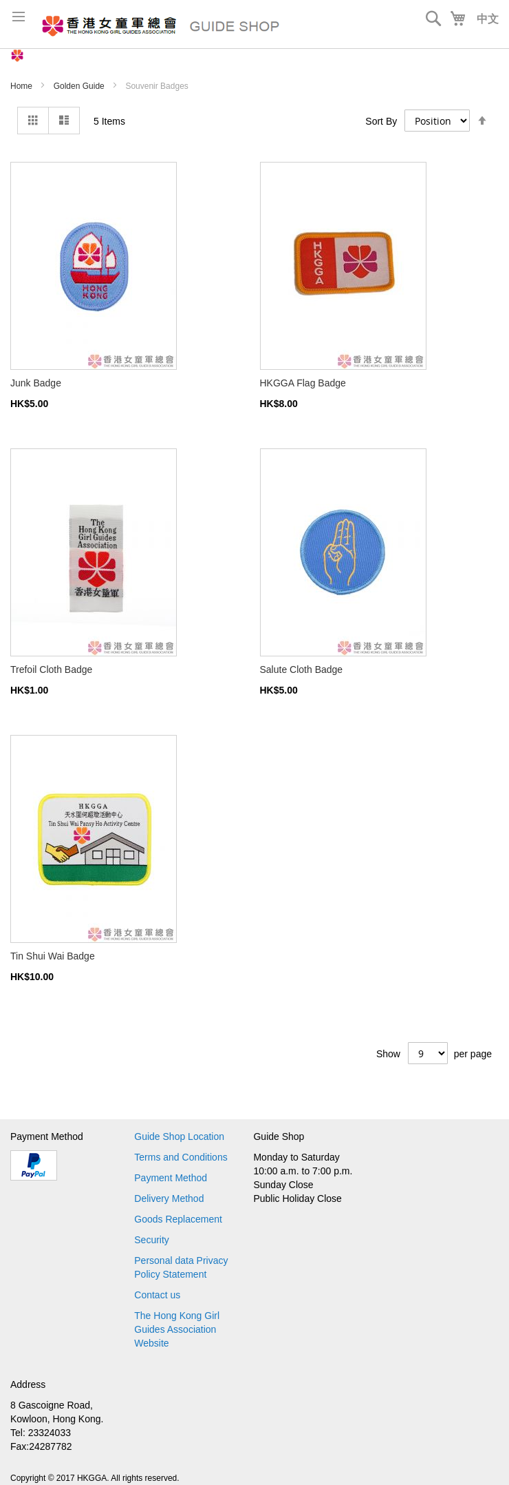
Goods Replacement (178, 1219)
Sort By (381, 121)
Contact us (157, 1294)
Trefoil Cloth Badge (51, 669)
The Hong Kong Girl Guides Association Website (176, 1329)
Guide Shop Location (179, 1136)
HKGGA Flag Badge (303, 382)
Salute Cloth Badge (301, 669)
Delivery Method (169, 1198)
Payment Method (170, 1177)
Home (22, 86)
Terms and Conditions (180, 1157)
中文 (488, 19)
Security (151, 1239)
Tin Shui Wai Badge (52, 956)
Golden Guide (80, 86)
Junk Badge (35, 382)
